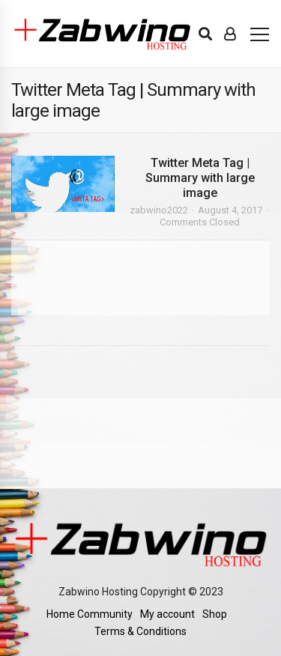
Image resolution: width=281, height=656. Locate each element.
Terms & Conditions (140, 631)
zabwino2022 (159, 210)
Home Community (89, 614)
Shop (214, 614)
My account (167, 614)
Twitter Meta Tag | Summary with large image (200, 178)
